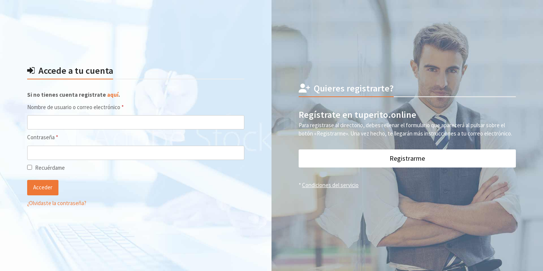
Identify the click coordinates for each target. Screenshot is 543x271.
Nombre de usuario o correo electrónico (88, 107)
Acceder (42, 187)
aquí (112, 94)
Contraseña (55, 137)
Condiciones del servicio (330, 185)
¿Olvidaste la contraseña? (56, 203)
